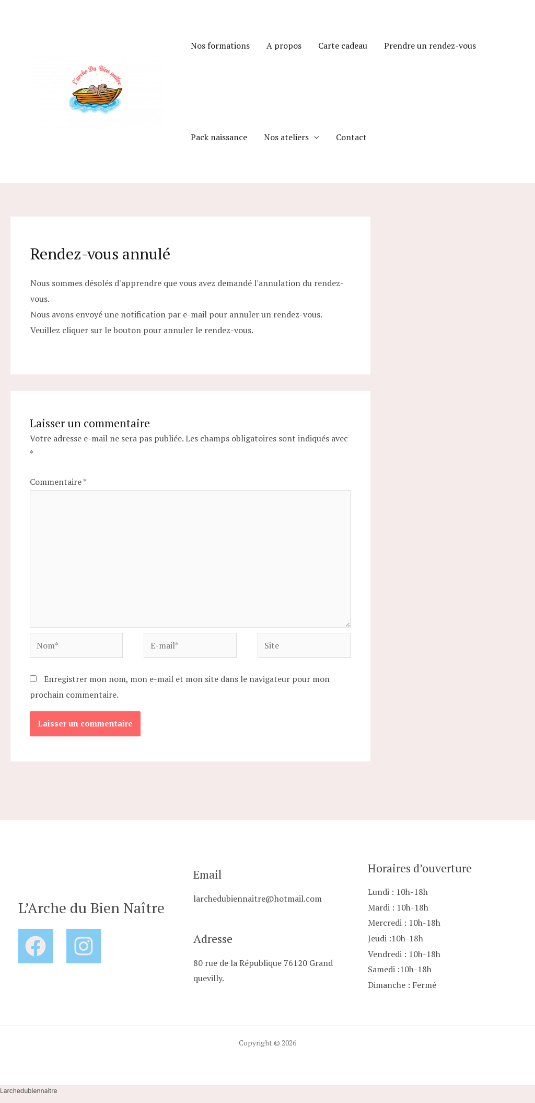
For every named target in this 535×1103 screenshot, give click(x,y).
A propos (283, 45)
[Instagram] (83, 946)
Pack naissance (219, 137)
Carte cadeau (342, 45)
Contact (351, 137)
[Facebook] (35, 946)
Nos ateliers (286, 137)
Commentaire (58, 481)
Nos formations (220, 45)
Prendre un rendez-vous (430, 45)
